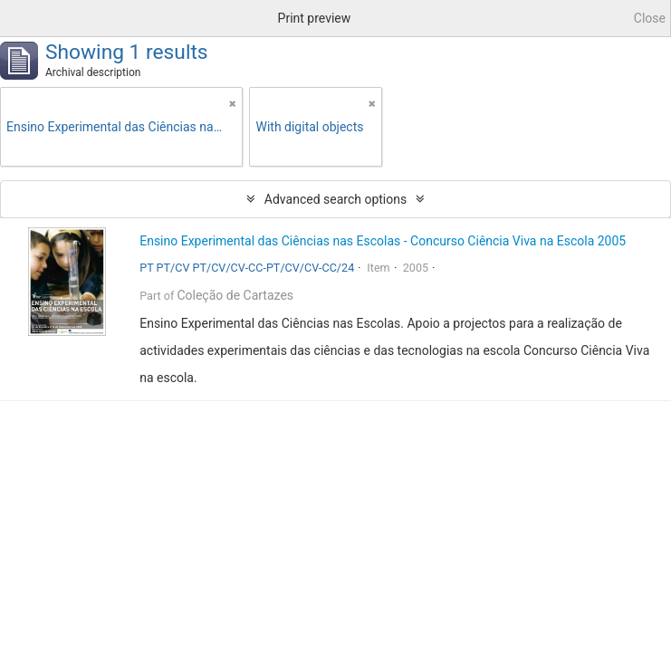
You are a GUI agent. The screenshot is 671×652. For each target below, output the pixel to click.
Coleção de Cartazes (235, 295)
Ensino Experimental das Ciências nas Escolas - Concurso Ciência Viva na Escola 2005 (382, 241)
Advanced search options (335, 199)
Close (650, 18)
